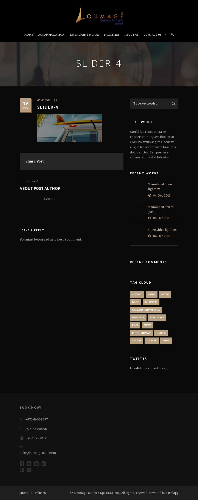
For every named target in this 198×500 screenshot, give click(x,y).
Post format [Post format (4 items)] (141, 332)
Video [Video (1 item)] (166, 340)
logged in (45, 239)
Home (28, 34)
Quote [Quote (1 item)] (160, 332)
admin (45, 100)
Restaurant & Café (84, 34)
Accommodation (51, 34)
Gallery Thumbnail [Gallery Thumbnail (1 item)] (146, 309)
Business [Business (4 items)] (151, 302)
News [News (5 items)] (147, 325)
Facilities (111, 34)
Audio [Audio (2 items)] (165, 294)
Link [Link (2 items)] (135, 325)
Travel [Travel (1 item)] (152, 340)
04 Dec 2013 (162, 195)
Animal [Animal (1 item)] (137, 294)
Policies (40, 493)
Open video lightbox (162, 230)
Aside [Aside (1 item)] (151, 294)
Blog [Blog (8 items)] (135, 302)
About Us (132, 34)
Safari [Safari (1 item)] (136, 340)
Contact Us (152, 34)
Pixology (172, 493)
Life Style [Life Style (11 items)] (157, 317)
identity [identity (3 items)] (138, 317)
